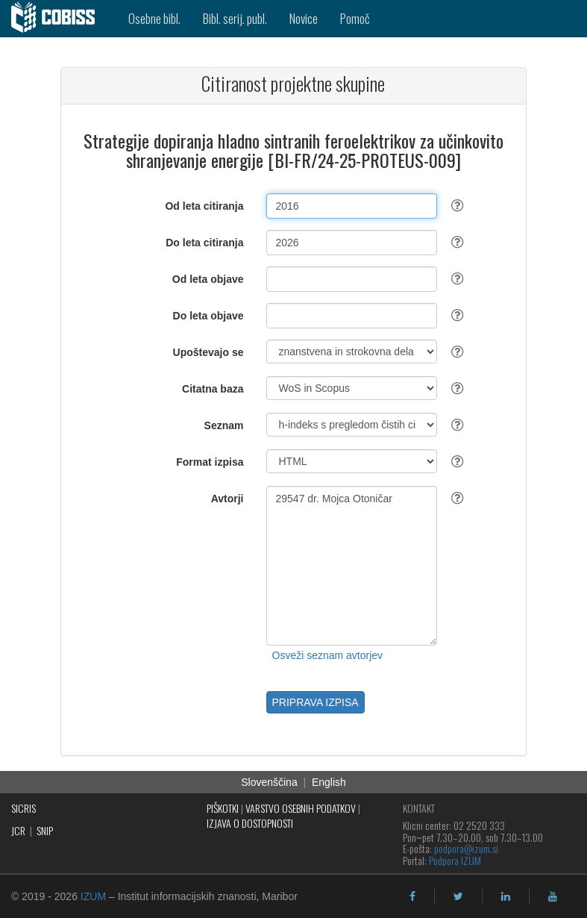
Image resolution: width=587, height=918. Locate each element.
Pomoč (355, 18)
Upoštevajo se (208, 352)
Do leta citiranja (204, 243)
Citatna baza (212, 389)
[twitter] (458, 896)
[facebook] (412, 896)
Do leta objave (208, 316)
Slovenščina (269, 782)
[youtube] (552, 896)
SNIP (45, 830)
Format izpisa (209, 462)
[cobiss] (58, 18)
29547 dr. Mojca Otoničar (352, 566)
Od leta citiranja (204, 206)
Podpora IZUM (455, 860)
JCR (18, 830)
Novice (303, 18)
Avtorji (227, 499)
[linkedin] (505, 896)
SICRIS (23, 808)
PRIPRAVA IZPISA (315, 702)
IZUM (93, 896)
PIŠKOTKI (223, 808)
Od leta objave (208, 279)
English (329, 782)
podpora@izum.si (466, 848)
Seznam (224, 425)
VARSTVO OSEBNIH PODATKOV (300, 808)
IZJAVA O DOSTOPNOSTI (250, 823)
